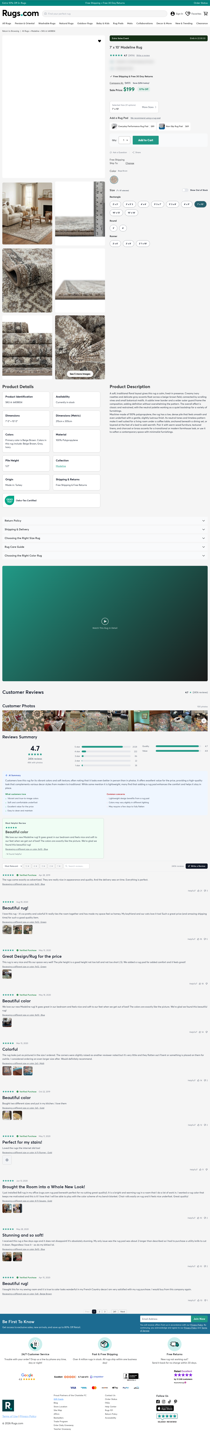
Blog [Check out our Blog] (56, 1402)
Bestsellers (58, 1417)
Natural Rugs (66, 23)
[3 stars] (43, 866)
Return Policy (111, 1414)
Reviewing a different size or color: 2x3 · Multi (23, 1063)
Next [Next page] (122, 1311)
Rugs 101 (109, 1410)
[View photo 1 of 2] (7, 1115)
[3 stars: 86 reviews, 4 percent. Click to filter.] (105, 756)
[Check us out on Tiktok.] (169, 1402)
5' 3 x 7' (157, 204)
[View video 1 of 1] (7, 1160)
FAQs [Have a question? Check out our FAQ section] (107, 1402)
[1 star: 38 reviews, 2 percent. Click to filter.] (105, 765)
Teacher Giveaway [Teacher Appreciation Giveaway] (62, 1429)
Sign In (177, 14)
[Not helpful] (206, 984)
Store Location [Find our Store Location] (60, 1406)
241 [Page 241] (114, 1311)
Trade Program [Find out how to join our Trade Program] (61, 1421)
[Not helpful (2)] (206, 1080)
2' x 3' (115, 204)
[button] (99, 40)
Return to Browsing (10, 31)
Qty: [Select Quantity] (114, 140)
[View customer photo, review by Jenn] (33, 720)
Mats (130, 23)
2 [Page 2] (99, 1311)
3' (113, 228)
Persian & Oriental (25, 23)
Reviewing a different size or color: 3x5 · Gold (23, 1108)
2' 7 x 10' (143, 243)
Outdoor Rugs (85, 23)
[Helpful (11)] (201, 1169)
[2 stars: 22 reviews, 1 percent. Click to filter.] (105, 761)
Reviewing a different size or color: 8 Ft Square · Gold (27, 1201)
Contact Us (110, 1395)
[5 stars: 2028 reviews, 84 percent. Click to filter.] (105, 747)
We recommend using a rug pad (146, 118)
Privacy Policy (196, 1325)
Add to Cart (145, 140)
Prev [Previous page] (87, 1311)
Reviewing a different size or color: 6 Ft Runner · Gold (27, 1152)
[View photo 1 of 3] (7, 929)
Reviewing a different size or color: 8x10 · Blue (26, 849)
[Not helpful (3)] (206, 890)
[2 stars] (51, 866)
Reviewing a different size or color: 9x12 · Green (24, 922)
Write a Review (196, 866)
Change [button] (130, 163)
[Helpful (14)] (201, 1032)
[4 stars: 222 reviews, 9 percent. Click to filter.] (105, 751)
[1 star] (59, 866)
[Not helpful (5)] (206, 939)
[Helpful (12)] (199, 1125)
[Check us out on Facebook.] (158, 1402)
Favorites (193, 14)
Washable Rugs (46, 23)
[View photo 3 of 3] (28, 929)
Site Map (58, 1410)
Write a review (143, 55)
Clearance (202, 23)
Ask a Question (118, 152)
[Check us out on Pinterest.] (175, 1402)
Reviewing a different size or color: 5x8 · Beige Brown (27, 1294)
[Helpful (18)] (199, 939)
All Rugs (6, 23)
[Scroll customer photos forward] (203, 720)
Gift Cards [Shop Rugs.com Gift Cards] (58, 1399)
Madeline (35, 31)
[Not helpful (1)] (206, 1300)
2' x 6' (115, 243)
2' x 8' (128, 243)
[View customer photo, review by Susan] (12, 720)
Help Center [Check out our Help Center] (110, 1406)
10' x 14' (131, 212)
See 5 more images (80, 373)
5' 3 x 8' (172, 204)
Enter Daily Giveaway (64, 1425)
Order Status (201, 2)
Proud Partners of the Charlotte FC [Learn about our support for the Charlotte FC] (70, 1395)
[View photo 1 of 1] (7, 974)
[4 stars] (35, 866)
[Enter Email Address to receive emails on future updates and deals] (165, 1319)
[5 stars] (27, 866)
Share (136, 152)
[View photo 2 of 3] (17, 929)
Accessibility (110, 1417)
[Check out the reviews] (167, 1418)
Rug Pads (118, 23)
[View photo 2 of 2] (17, 1115)
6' (123, 228)
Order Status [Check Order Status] (111, 1399)
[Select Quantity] (124, 140)
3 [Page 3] (104, 1311)
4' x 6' (143, 204)
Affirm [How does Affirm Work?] (56, 1414)
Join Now (199, 1318)
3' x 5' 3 (129, 204)
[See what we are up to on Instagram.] (163, 1402)
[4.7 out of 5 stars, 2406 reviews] (122, 55)
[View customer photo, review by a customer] (54, 720)
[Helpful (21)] (199, 890)
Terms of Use (10, 1416)
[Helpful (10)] (199, 1217)
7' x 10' (200, 204)
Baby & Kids (102, 23)
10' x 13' (116, 212)
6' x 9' (186, 204)
